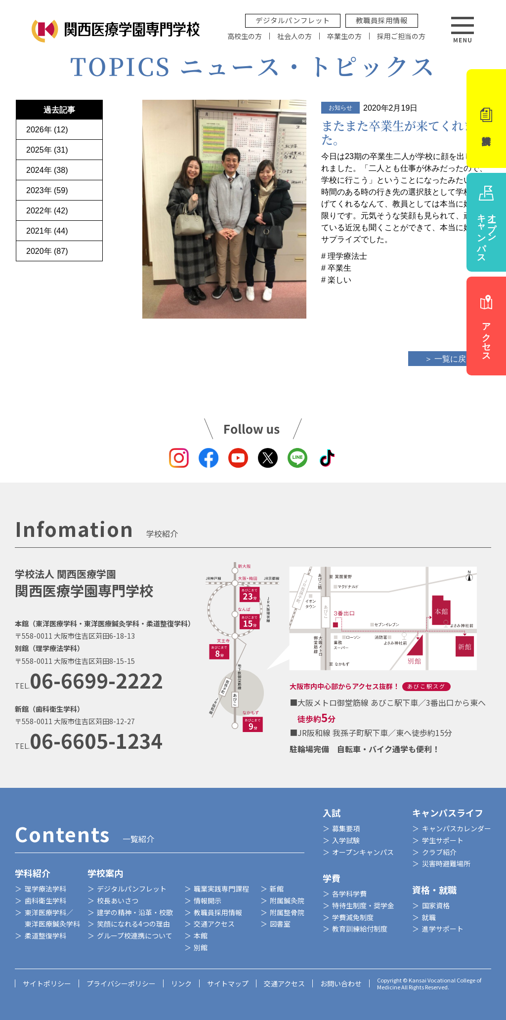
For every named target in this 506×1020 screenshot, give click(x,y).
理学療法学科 (45, 889)
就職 (429, 917)
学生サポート (443, 840)
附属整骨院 (287, 912)
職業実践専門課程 (221, 889)
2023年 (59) (47, 190)
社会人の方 (294, 36)
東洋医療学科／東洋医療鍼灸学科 (52, 918)
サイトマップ (228, 983)
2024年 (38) (47, 170)
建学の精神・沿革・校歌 (135, 912)
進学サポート (443, 929)
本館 (201, 935)
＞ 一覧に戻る (449, 359)
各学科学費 (349, 893)
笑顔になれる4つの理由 (133, 924)
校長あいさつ (117, 900)
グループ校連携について (134, 935)
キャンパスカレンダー (456, 828)
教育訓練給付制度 (359, 929)
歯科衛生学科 (45, 900)
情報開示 (207, 900)
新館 (277, 889)
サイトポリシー (47, 983)
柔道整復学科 (45, 935)
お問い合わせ (341, 983)
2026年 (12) (47, 129)
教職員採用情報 (382, 20)
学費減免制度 (353, 917)
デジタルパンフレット (292, 20)
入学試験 (346, 840)
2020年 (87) (47, 251)
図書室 (280, 924)
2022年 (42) (47, 210)
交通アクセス (214, 924)
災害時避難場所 (446, 863)
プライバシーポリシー (121, 983)
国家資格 (436, 905)
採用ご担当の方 (401, 36)
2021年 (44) (47, 231)
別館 (201, 947)
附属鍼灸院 (287, 900)
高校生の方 (244, 36)
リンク (181, 983)
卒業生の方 (344, 36)
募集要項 (346, 828)
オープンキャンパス (363, 852)
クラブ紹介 (439, 852)
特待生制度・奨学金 (363, 905)
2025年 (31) (47, 150)
